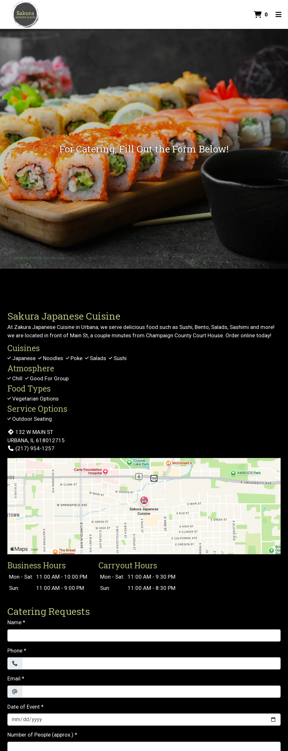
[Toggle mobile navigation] (278, 14)
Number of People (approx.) (40, 734)
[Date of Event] (144, 719)
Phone (14, 650)
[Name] (144, 635)
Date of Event (23, 707)
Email (14, 678)
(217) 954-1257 (31, 448)
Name (14, 622)
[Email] (151, 692)
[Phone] (151, 663)
